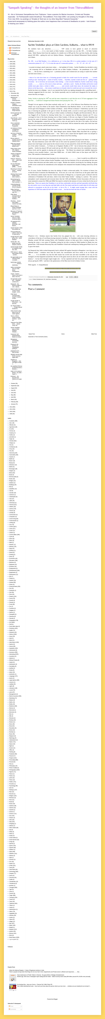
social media (12, 837)
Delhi (10, 542)
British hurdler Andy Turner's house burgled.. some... (16, 290)
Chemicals (12, 502)
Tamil (10, 867)
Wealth (11, 927)
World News (12, 937)
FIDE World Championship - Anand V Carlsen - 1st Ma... (16, 296)
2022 (11, 70)
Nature (11, 744)
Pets (10, 764)
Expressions (12, 574)
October (13, 383)
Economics (12, 558)
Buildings (11, 484)
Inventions (12, 656)
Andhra (11, 435)
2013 (11, 91)
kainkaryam (12, 664)
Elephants (11, 564)
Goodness (12, 628)
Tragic (10, 895)
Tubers (11, 905)
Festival (11, 582)
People (11, 758)
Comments (12, 1009)
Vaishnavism (12, 909)
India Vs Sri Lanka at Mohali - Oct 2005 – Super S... (16, 373)
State (10, 851)
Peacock (11, 756)
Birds (10, 473)
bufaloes (11, 482)
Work (10, 935)
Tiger (10, 889)
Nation (11, 742)
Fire (10, 588)
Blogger (56, 999)
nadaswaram (12, 740)
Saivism (11, 807)
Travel (10, 899)
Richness (11, 797)
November (14, 95)
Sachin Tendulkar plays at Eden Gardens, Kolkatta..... (15, 330)
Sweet (10, 863)
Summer (11, 859)
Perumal (11, 762)
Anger (10, 439)
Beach (11, 460)
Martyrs (11, 700)
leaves (11, 678)
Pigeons (11, 772)
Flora (10, 594)
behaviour (11, 465)
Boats (10, 474)
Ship (10, 821)
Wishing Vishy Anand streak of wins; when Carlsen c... (16, 175)
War (10, 923)
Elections (11, 562)
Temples (11, 873)
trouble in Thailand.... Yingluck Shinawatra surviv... (16, 104)
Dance (11, 538)
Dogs (10, 548)
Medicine (11, 706)
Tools (10, 891)
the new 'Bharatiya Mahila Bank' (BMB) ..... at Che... (16, 165)
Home (7, 36)
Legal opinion (12, 680)
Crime (10, 528)
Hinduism (11, 632)
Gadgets (11, 610)
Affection (11, 425)
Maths (10, 702)
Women (11, 933)
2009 (11, 413)
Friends (11, 602)
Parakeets (11, 754)
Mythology (12, 738)
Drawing (11, 554)
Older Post (94, 334)
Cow (10, 524)
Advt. (10, 423)
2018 (11, 80)
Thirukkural (12, 883)
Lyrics (10, 692)
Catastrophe (12, 496)
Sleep (10, 831)
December (14, 93)
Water (10, 925)
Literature (11, 688)
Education (11, 560)
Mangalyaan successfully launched (14, 341)
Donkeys (11, 550)
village (11, 921)
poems (11, 777)
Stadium (11, 849)
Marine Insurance (13, 696)
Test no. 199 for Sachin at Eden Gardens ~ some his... (16, 318)
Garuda (11, 618)
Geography (12, 620)
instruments (12, 650)
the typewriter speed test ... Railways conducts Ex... (16, 280)
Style (10, 857)
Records (11, 794)
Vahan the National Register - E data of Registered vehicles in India (26, 970)
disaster (11, 544)
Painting (11, 752)
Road (10, 801)
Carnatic (11, 492)
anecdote (11, 437)
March (13, 399)
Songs (11, 841)
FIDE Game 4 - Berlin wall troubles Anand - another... (16, 253)
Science (11, 813)
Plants (10, 776)
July (12, 390)
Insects (11, 646)
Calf (10, 490)
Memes (11, 708)
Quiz (10, 787)
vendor (11, 917)
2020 (11, 75)
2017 (11, 82)
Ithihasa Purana (13, 660)
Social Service (13, 839)
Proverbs (11, 784)
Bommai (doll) (12, 476)
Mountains (12, 728)
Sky (10, 829)
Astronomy (12, 453)
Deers (10, 540)
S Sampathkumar (15, 48)
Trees (10, 901)
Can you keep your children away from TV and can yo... (16, 233)
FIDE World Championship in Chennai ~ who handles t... (16, 196)
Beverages (12, 469)
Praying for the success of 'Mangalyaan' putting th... (15, 346)
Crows (11, 530)
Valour (11, 911)
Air (10, 429)
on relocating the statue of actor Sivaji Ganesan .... (16, 109)
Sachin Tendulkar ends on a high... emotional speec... (16, 218)
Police (10, 780)
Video (10, 919)
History (11, 634)
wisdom (11, 931)
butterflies (11, 488)
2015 (11, 86)
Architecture (12, 447)
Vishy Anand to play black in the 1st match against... (16, 312)
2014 (11, 89)
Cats (10, 498)
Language (11, 676)
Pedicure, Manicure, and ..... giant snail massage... (16, 160)
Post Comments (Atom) (41, 336)
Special (11, 843)
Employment (12, 568)
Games (11, 612)
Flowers (11, 596)
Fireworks (11, 590)
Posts (11, 1006)
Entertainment (39, 279)
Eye (10, 576)
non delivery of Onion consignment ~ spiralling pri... (16, 129)
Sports (11, 845)
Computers (12, 516)
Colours (11, 510)
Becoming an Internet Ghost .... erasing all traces (16, 170)
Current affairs (13, 534)
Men (10, 714)
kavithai (11, 668)
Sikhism (11, 825)
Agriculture (12, 427)
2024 (11, 66)
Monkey (11, 720)
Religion (11, 795)
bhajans (11, 470)
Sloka (10, 833)
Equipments (12, 572)
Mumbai (11, 732)
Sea (10, 815)
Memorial (11, 710)
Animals (11, 441)
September (14, 385)
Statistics (11, 853)
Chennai (11, 504)
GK (44, 279)
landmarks (12, 674)
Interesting (54, 279)
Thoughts (11, 887)
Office (10, 750)
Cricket (34, 279)
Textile (11, 879)
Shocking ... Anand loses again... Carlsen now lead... (16, 202)
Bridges (11, 480)
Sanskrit (11, 809)
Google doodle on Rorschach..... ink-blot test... (16, 302)
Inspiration (12, 648)
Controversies (12, 520)
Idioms (11, 640)
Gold (10, 624)
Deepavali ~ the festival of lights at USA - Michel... (16, 285)
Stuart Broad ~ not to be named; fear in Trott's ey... (16, 119)
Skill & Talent (12, 827)
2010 (11, 411)
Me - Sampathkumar (15, 36)
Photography (12, 770)
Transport (11, 897)
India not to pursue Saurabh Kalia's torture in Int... (15, 145)
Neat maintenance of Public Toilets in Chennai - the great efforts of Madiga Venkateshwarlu (40, 975)
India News (48, 279)
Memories (11, 712)
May (12, 395)
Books (10, 478)
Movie (10, 730)
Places (11, 774)
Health (11, 630)
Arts (10, 451)
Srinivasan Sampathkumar (15, 53)
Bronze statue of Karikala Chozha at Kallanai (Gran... (16, 140)
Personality (12, 760)
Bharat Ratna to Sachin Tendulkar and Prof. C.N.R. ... (16, 207)
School (11, 811)
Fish (10, 592)
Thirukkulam (12, 881)
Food (10, 598)
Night (10, 746)
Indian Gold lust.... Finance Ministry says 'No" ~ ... (16, 191)
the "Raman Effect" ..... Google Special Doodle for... (16, 307)
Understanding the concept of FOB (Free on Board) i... (16, 186)
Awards (11, 457)
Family (11, 578)
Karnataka (12, 666)
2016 (11, 84)
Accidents (11, 421)
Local (10, 690)
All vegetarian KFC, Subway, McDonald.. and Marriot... (16, 223)
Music (10, 734)
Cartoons (11, 494)
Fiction (11, 584)
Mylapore (11, 736)
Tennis (11, 875)
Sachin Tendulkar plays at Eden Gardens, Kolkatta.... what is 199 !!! (61, 45)
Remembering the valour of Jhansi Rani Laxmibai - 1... (16, 181)
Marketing (11, 698)
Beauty (11, 463)
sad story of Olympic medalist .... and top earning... (16, 135)
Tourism (11, 893)
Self (10, 819)
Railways (11, 790)
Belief (10, 466)
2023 (11, 68)
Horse (10, 636)
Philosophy (12, 766)
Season (11, 817)
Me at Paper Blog (25, 36)
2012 (11, 407)
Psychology (12, 785)
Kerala (11, 670)
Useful (11, 907)
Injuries (11, 644)
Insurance (11, 652)
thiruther (11, 885)
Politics (11, 781)
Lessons (11, 682)
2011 (11, 409)
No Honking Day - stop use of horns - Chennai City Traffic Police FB (34, 984)
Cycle (10, 536)
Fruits (10, 604)
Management (12, 694)
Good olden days (13, 626)
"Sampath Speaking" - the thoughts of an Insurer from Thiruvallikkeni (50, 7)
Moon (10, 724)
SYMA (11, 865)
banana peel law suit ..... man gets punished (16, 114)
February (13, 401)
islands (11, 658)
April (12, 397)
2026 (11, 61)
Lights (10, 686)
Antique (11, 443)
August (13, 388)
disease (11, 546)
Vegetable (11, 913)
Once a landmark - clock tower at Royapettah (15, 124)
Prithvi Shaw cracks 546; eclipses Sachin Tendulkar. (16, 150)
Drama (11, 552)
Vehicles (11, 915)
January (13, 404)
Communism (12, 514)
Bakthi (10, 459)
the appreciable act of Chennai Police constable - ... (16, 258)
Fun (10, 606)
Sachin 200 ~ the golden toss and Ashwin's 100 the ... (16, 243)
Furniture (11, 608)
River (10, 799)
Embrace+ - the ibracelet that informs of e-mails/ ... (16, 378)
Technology (12, 871)
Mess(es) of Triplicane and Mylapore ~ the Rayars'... (16, 213)
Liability (11, 684)
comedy (11, 512)
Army (10, 449)
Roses (11, 803)
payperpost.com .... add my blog (16, 351)
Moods (11, 722)
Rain (10, 791)
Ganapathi (12, 614)
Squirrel (11, 847)
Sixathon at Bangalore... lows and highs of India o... (16, 362)
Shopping (11, 823)
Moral (10, 726)
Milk (10, 716)
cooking (11, 522)
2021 (11, 73)
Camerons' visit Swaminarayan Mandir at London (16, 336)
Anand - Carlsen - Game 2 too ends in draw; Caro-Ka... (16, 275)
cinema (11, 508)
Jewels (11, 662)
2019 (11, 77)
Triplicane (11, 903)
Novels (11, 748)
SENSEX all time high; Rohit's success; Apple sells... (16, 356)
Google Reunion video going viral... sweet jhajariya (16, 238)
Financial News (13, 586)
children (11, 506)
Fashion (11, 580)
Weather (11, 929)
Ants (10, 445)
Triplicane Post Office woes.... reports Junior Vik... (16, 324)
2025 (11, 64)
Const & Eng (12, 518)
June (12, 392)
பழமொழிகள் (13, 939)
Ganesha (11, 616)
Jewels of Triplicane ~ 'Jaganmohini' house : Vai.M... (16, 155)
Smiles (11, 835)
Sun (10, 861)
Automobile (12, 455)
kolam (10, 672)
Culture (11, 532)
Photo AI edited (13, 768)
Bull (10, 486)
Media (10, 704)
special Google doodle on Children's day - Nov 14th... (16, 248)
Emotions (11, 566)
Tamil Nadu (12, 869)
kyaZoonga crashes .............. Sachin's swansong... (16, 264)
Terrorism (11, 877)
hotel (10, 638)
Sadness (11, 805)
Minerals (11, 718)
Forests (11, 600)
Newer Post (32, 334)
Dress (10, 556)
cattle (10, 500)
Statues (11, 855)
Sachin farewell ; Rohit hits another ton (16, 228)
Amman (11, 431)
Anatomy (11, 433)
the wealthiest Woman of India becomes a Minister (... (16, 367)
